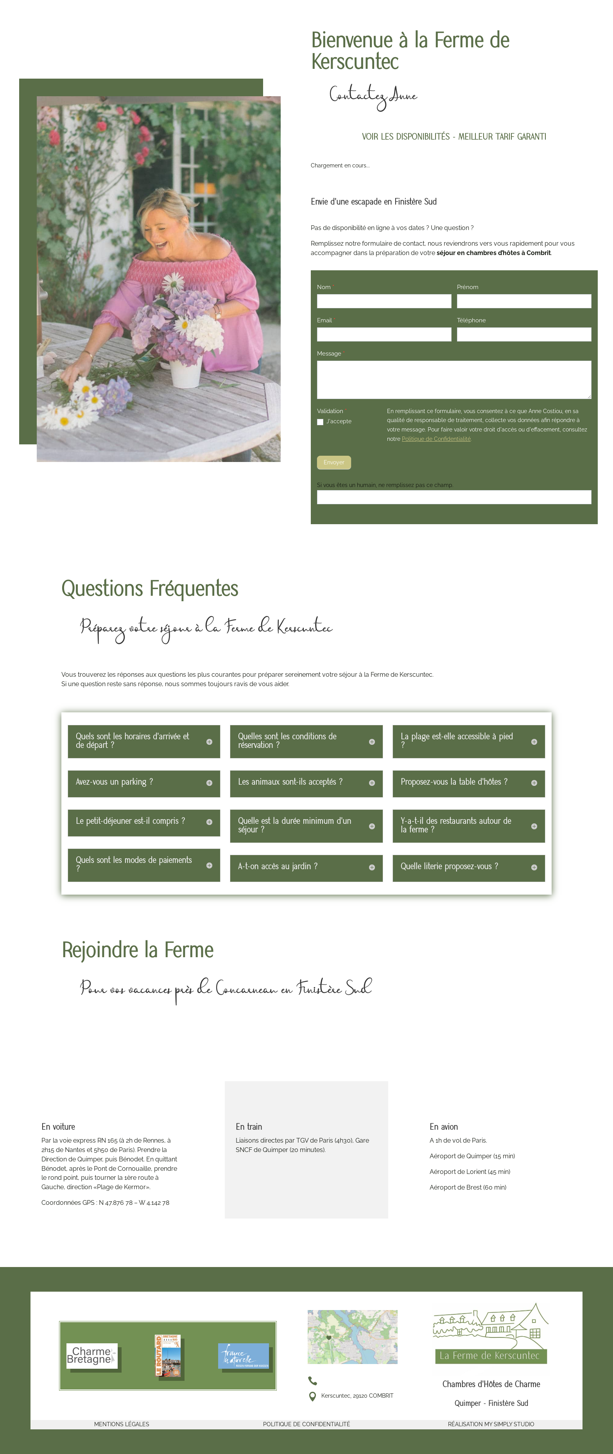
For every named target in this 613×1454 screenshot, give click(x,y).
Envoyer (334, 462)
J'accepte (334, 421)
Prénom (468, 287)
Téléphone (471, 320)
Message (331, 353)
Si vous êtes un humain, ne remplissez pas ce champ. (385, 485)
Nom (325, 287)
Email (326, 320)
